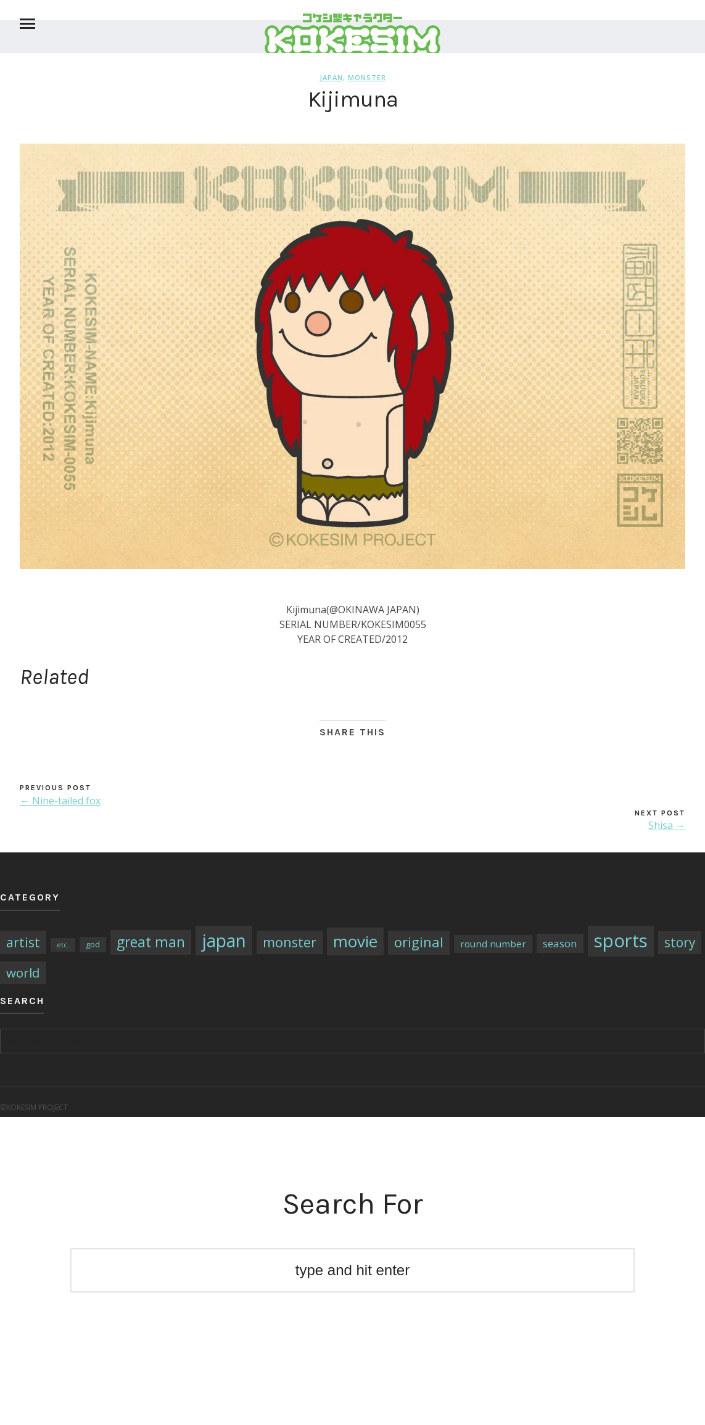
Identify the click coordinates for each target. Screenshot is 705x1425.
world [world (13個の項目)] (23, 972)
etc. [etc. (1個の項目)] (63, 945)
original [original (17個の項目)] (418, 942)
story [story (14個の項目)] (679, 942)
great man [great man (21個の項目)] (151, 942)
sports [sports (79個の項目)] (621, 940)
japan (331, 77)
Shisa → (666, 825)
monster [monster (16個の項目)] (289, 942)
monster (367, 77)
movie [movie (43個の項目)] (355, 941)
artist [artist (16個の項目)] (23, 942)
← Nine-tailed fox (60, 800)
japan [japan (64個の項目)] (224, 940)
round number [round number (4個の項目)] (493, 943)
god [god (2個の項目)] (93, 944)
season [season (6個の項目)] (560, 943)
